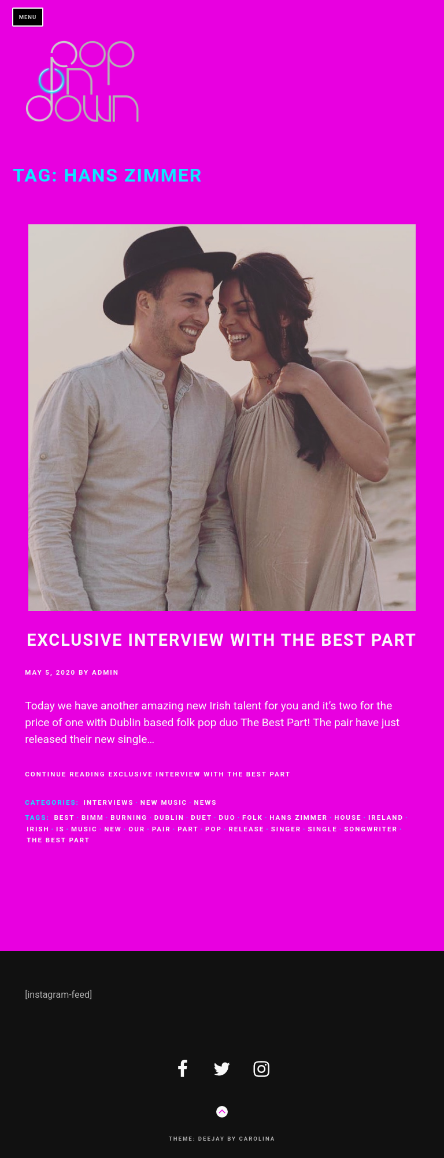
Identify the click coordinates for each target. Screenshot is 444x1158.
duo (227, 817)
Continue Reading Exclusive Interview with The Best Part (158, 774)
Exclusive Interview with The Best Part (222, 640)
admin (105, 672)
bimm (93, 817)
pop (213, 829)
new (113, 829)
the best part (58, 840)
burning (128, 817)
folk (252, 817)
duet (201, 817)
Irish (38, 829)
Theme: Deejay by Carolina (222, 1138)
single (323, 829)
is (60, 829)
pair (161, 829)
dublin (169, 817)
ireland (386, 817)
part (187, 829)
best (64, 817)
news (205, 802)
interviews (109, 802)
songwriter (371, 829)
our (136, 829)
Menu (28, 17)
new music (163, 802)
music (84, 829)
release (246, 829)
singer (286, 829)
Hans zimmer (298, 817)
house (347, 817)
